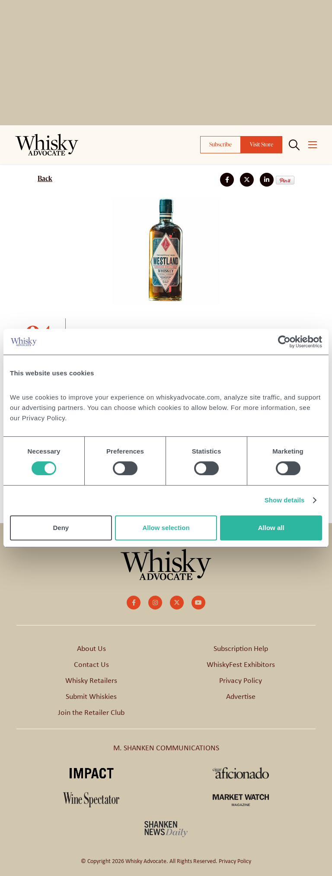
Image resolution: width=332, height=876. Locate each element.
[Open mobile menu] (312, 144)
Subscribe (220, 144)
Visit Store (261, 144)
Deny (61, 527)
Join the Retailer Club (91, 712)
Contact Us (91, 664)
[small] (133, 602)
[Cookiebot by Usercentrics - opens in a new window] (284, 341)
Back (45, 178)
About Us (91, 648)
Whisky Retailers (91, 680)
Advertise (240, 696)
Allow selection (165, 527)
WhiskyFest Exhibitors (241, 664)
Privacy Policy (240, 680)
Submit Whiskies (91, 696)
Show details (285, 500)
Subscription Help (241, 648)
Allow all (271, 527)
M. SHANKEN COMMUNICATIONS (166, 748)
